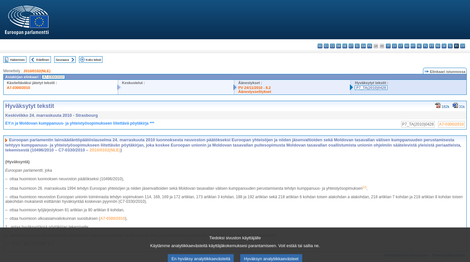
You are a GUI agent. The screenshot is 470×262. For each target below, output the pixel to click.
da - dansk (338, 46)
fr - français (369, 46)
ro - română (437, 46)
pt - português (431, 46)
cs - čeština (332, 46)
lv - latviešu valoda (394, 46)
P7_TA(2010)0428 (371, 88)
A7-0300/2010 (18, 88)
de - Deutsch (344, 46)
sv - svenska (462, 46)
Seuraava (62, 59)
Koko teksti (93, 59)
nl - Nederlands (419, 46)
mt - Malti (413, 46)
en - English (363, 46)
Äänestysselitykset (254, 92)
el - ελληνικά (357, 46)
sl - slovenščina (450, 46)
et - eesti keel (351, 46)
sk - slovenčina (444, 46)
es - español (326, 46)
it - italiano (388, 46)
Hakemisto (17, 59)
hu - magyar (406, 46)
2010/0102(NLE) (37, 71)
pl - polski (425, 46)
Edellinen (42, 59)
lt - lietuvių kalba (400, 46)
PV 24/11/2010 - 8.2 (254, 88)
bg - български (320, 46)
